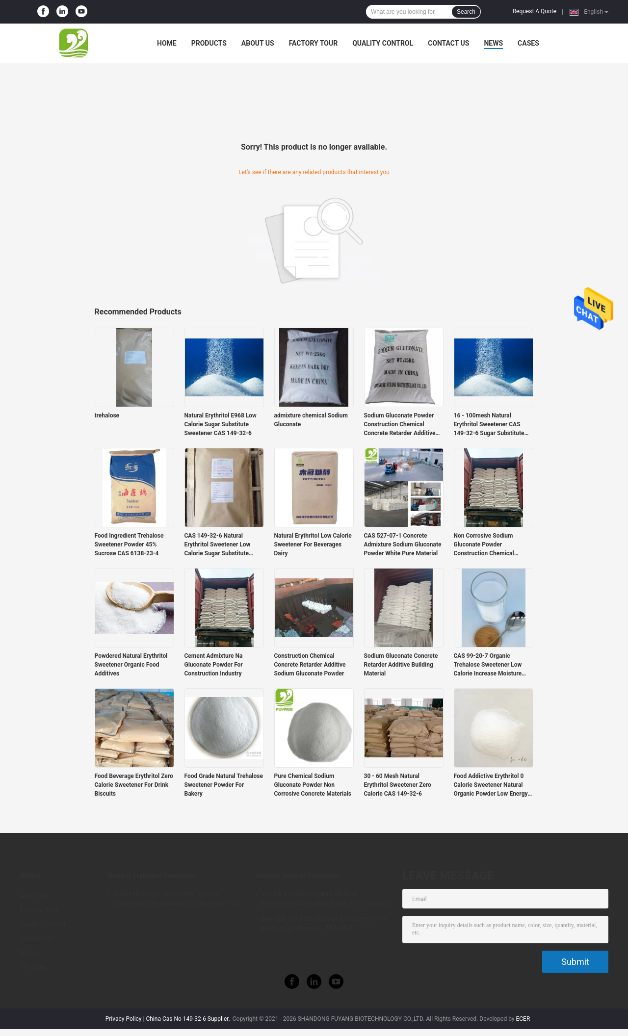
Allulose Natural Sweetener (297, 876)
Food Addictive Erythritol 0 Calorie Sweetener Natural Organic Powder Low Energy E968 (491, 785)
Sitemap (32, 967)
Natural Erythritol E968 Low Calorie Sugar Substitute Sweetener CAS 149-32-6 (220, 424)
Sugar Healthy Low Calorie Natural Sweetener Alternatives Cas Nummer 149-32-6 (177, 900)
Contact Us (448, 43)
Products (209, 43)
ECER (523, 1018)
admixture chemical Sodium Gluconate (311, 420)
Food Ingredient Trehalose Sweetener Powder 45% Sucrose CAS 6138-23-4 (129, 544)
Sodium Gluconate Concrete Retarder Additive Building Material (401, 664)
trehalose (107, 415)
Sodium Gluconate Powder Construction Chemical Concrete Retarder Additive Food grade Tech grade (400, 425)
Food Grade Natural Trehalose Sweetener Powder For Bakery (223, 785)
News (493, 43)
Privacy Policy (123, 1018)
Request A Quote (534, 11)
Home (167, 43)
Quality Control (382, 43)
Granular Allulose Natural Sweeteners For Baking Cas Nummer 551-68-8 (323, 923)
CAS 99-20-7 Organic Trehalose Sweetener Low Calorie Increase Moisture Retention (488, 665)
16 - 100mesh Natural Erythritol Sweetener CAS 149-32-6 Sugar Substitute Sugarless (489, 425)
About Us (257, 43)
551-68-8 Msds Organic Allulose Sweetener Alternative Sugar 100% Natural (325, 898)
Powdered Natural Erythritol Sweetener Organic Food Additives (131, 664)
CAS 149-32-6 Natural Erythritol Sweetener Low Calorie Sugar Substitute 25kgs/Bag (217, 545)
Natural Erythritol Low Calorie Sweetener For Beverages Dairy (313, 544)
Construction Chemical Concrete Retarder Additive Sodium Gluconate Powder (310, 664)
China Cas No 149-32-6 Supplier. (188, 1018)
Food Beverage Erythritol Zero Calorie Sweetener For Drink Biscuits (134, 785)
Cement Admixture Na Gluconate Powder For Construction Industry (213, 664)
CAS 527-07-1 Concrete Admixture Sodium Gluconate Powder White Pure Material (403, 544)
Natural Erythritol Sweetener (152, 876)
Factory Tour (313, 43)
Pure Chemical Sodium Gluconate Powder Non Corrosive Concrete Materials (313, 785)
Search (466, 11)
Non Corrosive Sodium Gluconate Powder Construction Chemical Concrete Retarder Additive (489, 545)
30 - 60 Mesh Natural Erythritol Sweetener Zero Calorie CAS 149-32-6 (397, 785)
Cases (528, 43)
